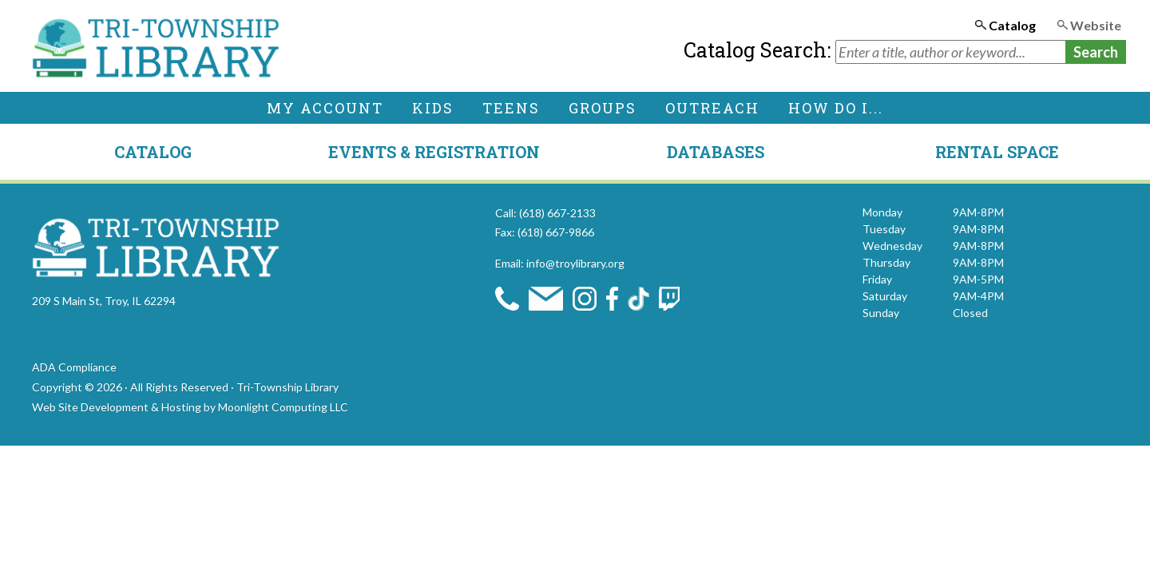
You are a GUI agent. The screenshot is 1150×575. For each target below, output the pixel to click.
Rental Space (997, 151)
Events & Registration (434, 151)
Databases (715, 151)
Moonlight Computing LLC (283, 407)
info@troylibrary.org (575, 263)
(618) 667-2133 (557, 213)
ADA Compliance (74, 367)
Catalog (153, 151)
